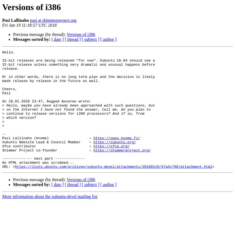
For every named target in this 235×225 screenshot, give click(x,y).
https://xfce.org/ (111, 165)
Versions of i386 (81, 34)
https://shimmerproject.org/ (122, 170)
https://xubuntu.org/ (114, 160)
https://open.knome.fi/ (116, 155)
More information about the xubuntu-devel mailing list (49, 220)
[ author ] (108, 39)
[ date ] (57, 39)
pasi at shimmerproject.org (53, 20)
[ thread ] (73, 39)
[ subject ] (90, 39)
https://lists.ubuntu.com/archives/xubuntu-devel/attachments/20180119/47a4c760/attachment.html (113, 190)
